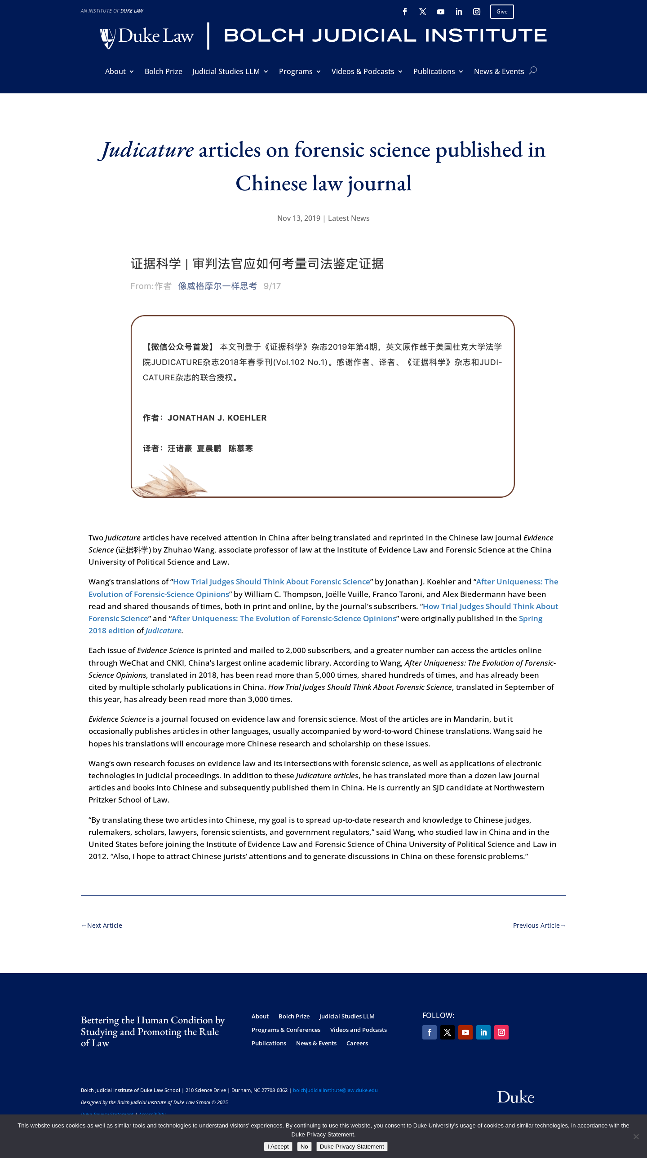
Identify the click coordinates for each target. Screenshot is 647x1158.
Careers (357, 1038)
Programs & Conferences (286, 1025)
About (115, 72)
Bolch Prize (163, 72)
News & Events (499, 72)
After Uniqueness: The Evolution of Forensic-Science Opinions (284, 613)
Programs (296, 72)
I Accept (277, 1146)
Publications (434, 72)
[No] (635, 1136)
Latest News (349, 218)
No (304, 1146)
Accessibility (152, 1109)
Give (502, 11)
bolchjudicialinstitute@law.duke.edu (335, 1085)
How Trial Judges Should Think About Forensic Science (271, 577)
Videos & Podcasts (363, 72)
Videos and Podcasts (358, 1025)
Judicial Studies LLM (226, 72)
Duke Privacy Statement (107, 1109)
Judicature (164, 625)
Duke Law (131, 10)
